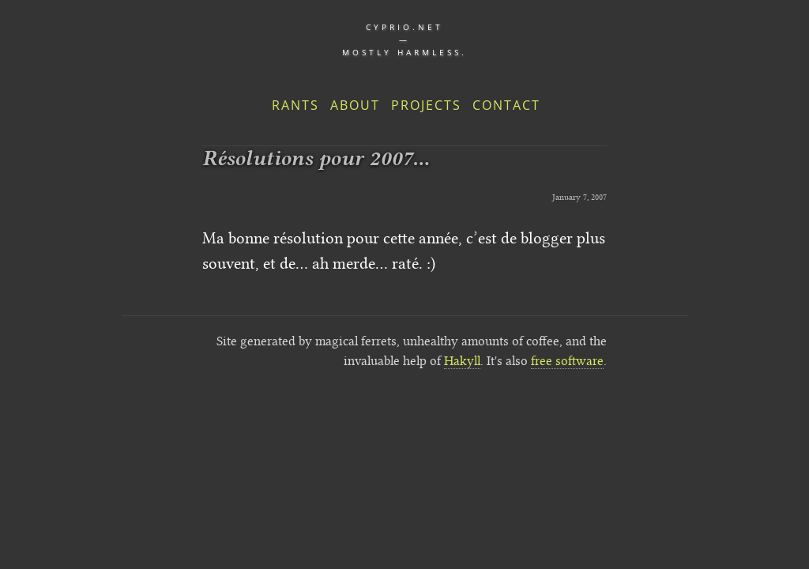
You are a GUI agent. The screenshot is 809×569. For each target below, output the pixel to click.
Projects (426, 105)
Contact (506, 105)
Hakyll (462, 360)
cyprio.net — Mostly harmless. (404, 39)
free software (567, 360)
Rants (295, 105)
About (355, 105)
